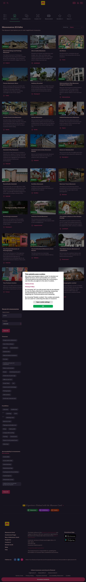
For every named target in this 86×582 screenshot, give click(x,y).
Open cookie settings (43, 302)
